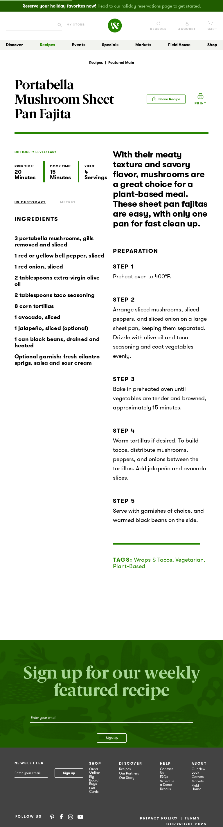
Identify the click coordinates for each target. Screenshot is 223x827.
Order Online (94, 771)
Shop (212, 44)
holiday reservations (141, 6)
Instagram (70, 816)
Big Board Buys (93, 780)
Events (78, 44)
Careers (198, 777)
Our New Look (198, 771)
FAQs (164, 777)
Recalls (165, 789)
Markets (143, 44)
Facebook (61, 816)
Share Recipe (166, 99)
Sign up (112, 738)
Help (165, 763)
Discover (14, 44)
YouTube (80, 816)
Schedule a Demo (167, 783)
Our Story (126, 778)
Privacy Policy (159, 818)
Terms (192, 818)
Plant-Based (129, 566)
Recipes (47, 44)
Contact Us (166, 771)
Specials (110, 44)
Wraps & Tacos (153, 559)
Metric (67, 202)
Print (200, 103)
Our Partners (129, 773)
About (199, 763)
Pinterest (52, 816)
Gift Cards (93, 790)
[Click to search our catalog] (59, 26)
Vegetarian (189, 559)
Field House (179, 44)
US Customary (30, 202)
